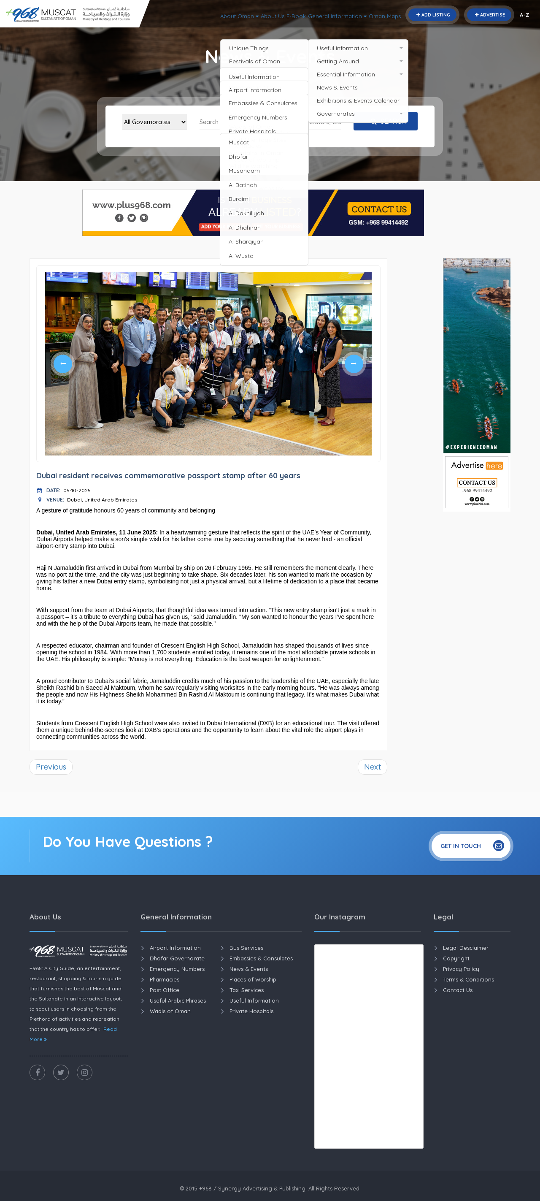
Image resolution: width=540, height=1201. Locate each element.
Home (244, 72)
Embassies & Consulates (261, 958)
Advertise (489, 15)
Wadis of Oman (170, 1011)
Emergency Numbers (177, 968)
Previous (63, 364)
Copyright (456, 958)
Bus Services (246, 947)
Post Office (164, 990)
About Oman (209, 14)
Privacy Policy (461, 968)
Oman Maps (382, 14)
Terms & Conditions (468, 979)
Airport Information (175, 947)
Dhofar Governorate (177, 958)
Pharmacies (164, 979)
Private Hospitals (251, 1011)
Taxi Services (247, 990)
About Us (249, 14)
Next (354, 364)
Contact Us (457, 990)
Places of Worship (253, 979)
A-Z (524, 14)
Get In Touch (472, 845)
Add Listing (432, 15)
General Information (326, 14)
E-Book (278, 14)
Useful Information (254, 1000)
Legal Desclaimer (466, 947)
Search (386, 121)
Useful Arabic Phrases (178, 1000)
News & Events (249, 968)
